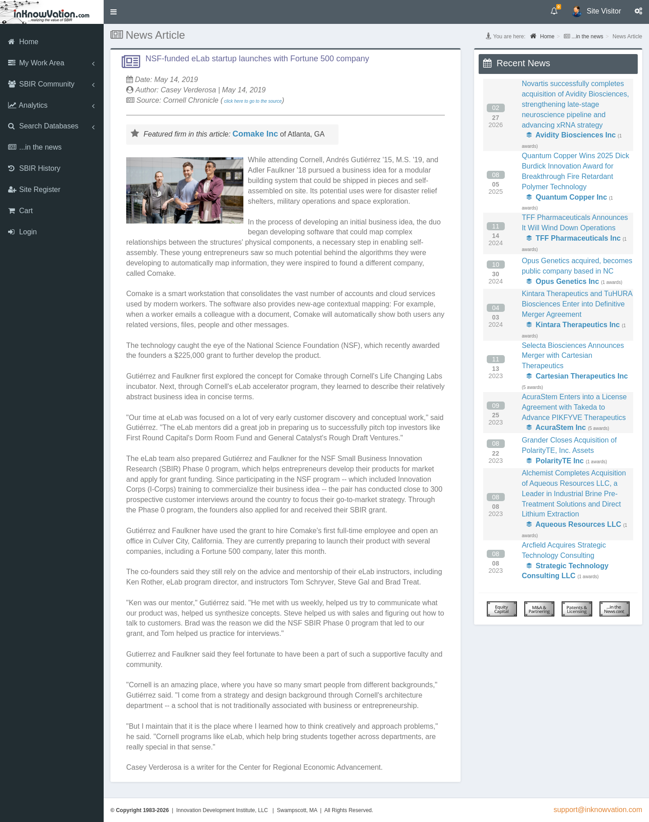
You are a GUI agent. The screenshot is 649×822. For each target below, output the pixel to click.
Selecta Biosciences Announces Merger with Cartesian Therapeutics (573, 356)
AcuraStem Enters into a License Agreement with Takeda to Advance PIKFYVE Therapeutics (574, 407)
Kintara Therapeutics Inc (573, 325)
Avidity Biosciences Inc (571, 135)
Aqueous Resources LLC (574, 524)
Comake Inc (255, 133)
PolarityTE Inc (555, 461)
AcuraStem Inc (556, 427)
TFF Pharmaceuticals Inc (573, 238)
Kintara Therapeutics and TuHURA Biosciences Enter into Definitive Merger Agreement (577, 304)
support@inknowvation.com (597, 809)
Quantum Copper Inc (566, 197)
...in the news (587, 36)
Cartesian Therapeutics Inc (577, 376)
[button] (113, 12)
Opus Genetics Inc (562, 281)
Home (542, 36)
